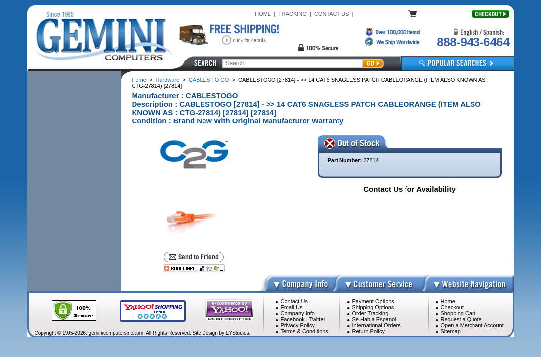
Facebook (293, 319)
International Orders (376, 325)
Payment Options (373, 301)
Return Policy (368, 331)
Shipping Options (373, 307)
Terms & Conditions (304, 331)
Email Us (292, 307)
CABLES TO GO (209, 80)
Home (139, 80)
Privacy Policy (298, 325)
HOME (263, 14)
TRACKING (292, 14)
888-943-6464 (473, 42)
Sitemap (451, 331)
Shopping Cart (458, 313)
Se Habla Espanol (374, 319)
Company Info (298, 313)
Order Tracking (370, 313)
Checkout (452, 307)
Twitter (317, 319)
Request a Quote (461, 319)
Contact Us (294, 301)
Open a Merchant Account (472, 325)
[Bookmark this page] (194, 268)
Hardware (168, 80)
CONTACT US (331, 14)
